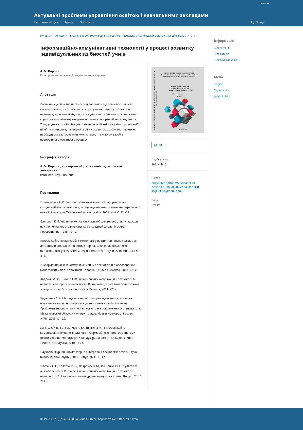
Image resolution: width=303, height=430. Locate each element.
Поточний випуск (46, 22)
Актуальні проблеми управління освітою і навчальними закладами (121, 15)
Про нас (85, 22)
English (218, 84)
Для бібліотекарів (225, 60)
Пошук (260, 22)
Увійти (265, 3)
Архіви (69, 22)
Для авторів (221, 54)
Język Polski (221, 96)
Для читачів (222, 48)
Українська (221, 90)
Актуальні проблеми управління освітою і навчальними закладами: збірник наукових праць (127, 35)
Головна (45, 35)
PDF (159, 145)
